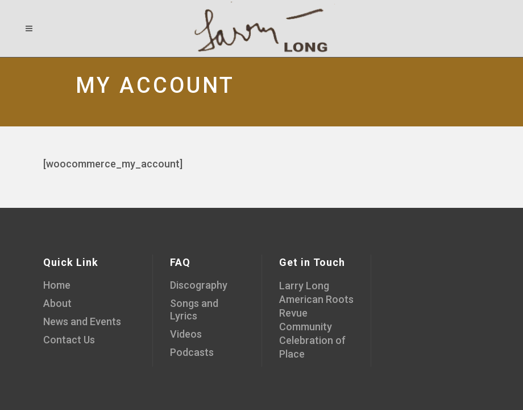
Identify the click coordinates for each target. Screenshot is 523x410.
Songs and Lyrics (194, 309)
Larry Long (304, 286)
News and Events (82, 321)
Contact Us (69, 340)
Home (56, 285)
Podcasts (192, 352)
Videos (186, 334)
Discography (198, 285)
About (57, 303)
